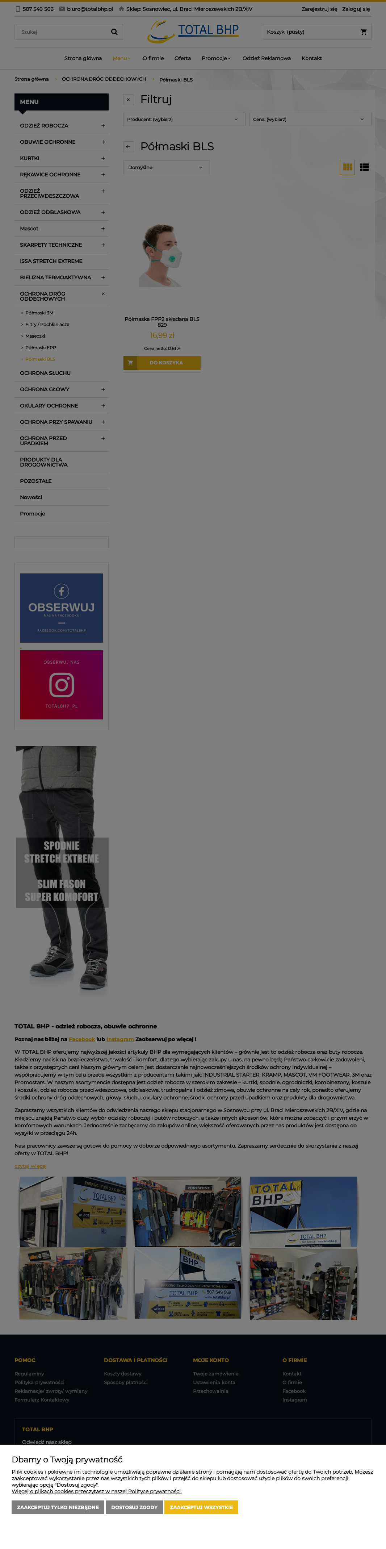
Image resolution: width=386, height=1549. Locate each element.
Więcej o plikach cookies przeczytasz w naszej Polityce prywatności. (97, 1491)
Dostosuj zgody (134, 1507)
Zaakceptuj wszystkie (201, 1507)
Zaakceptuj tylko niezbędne (58, 1507)
